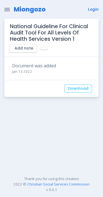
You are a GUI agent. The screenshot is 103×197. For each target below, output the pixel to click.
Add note (24, 48)
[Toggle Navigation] (7, 9)
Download (78, 88)
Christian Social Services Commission (58, 184)
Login (93, 9)
